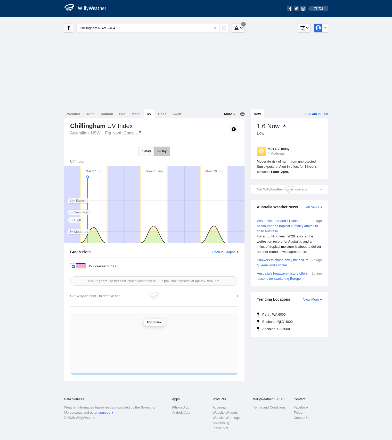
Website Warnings (226, 418)
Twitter (299, 412)
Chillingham (140, 133)
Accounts (219, 407)
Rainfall (107, 114)
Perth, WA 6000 (274, 314)
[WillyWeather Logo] (88, 8)
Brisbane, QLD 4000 (277, 322)
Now (257, 114)
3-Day (162, 151)
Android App (181, 412)
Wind (90, 114)
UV (149, 114)
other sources (100, 412)
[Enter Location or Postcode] (152, 28)
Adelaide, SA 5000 (276, 329)
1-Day (146, 151)
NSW (95, 133)
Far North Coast (120, 133)
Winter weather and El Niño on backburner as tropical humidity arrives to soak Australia (289, 236)
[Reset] (215, 28)
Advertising (221, 423)
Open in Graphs (223, 252)
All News (312, 207)
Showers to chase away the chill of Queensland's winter (289, 262)
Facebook (301, 407)
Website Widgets (225, 412)
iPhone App (180, 407)
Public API (220, 428)
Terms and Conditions (269, 407)
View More (311, 299)
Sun (122, 114)
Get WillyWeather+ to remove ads (282, 189)
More (228, 114)
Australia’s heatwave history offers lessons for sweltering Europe (289, 276)
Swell (177, 114)
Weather (73, 114)
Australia (78, 133)
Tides (162, 114)
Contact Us (302, 418)
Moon (136, 114)
